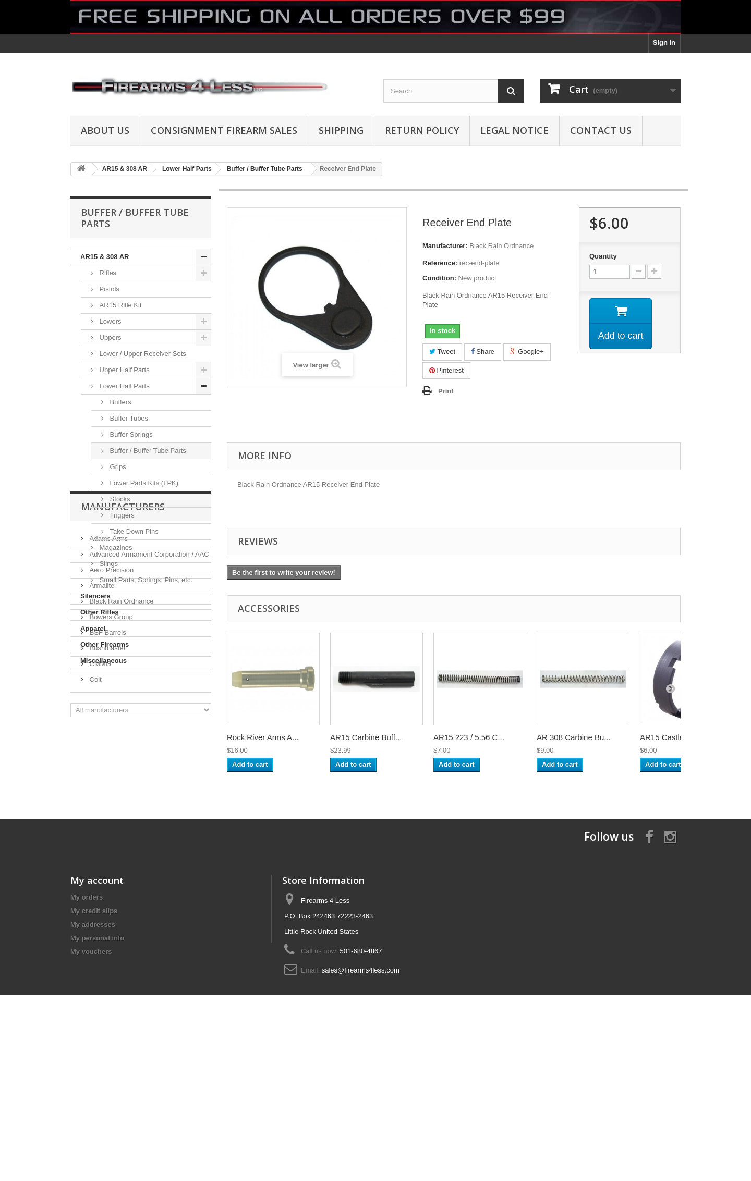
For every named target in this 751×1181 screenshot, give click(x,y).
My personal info (97, 1080)
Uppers (110, 337)
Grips (117, 467)
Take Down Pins (133, 531)
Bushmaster (107, 838)
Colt (95, 869)
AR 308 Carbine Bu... (574, 737)
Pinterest (446, 370)
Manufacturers (123, 700)
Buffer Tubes (128, 418)
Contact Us (601, 130)
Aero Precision (111, 760)
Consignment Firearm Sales (224, 130)
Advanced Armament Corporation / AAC (148, 744)
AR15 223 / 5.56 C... (468, 737)
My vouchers (91, 1094)
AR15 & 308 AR (104, 257)
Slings (108, 564)
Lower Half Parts (124, 386)
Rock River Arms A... (263, 737)
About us (105, 130)
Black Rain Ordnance (120, 791)
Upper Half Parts (124, 370)
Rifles (107, 273)
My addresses (92, 1067)
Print (446, 391)
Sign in (664, 42)
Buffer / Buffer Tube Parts (147, 450)
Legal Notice (514, 130)
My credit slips (93, 1053)
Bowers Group (110, 806)
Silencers (95, 596)
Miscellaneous (103, 661)
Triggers (121, 515)
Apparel (92, 628)
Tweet (442, 351)
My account (97, 1022)
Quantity (603, 256)
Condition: (439, 278)
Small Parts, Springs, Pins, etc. (145, 580)
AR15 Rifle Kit (120, 305)
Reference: (439, 263)
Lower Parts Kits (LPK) (143, 483)
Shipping (341, 130)
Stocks (119, 499)
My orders (86, 1039)
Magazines (115, 547)
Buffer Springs (130, 434)
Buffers (119, 402)
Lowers (110, 321)
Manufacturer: (445, 246)
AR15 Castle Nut (669, 737)
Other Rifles (99, 612)
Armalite (101, 775)
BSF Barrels (107, 822)
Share (482, 351)
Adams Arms (108, 728)
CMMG (99, 853)
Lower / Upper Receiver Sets (142, 354)
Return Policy (422, 130)
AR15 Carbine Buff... (366, 737)
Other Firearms (104, 644)
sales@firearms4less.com (360, 1112)
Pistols (108, 289)
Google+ (527, 351)
